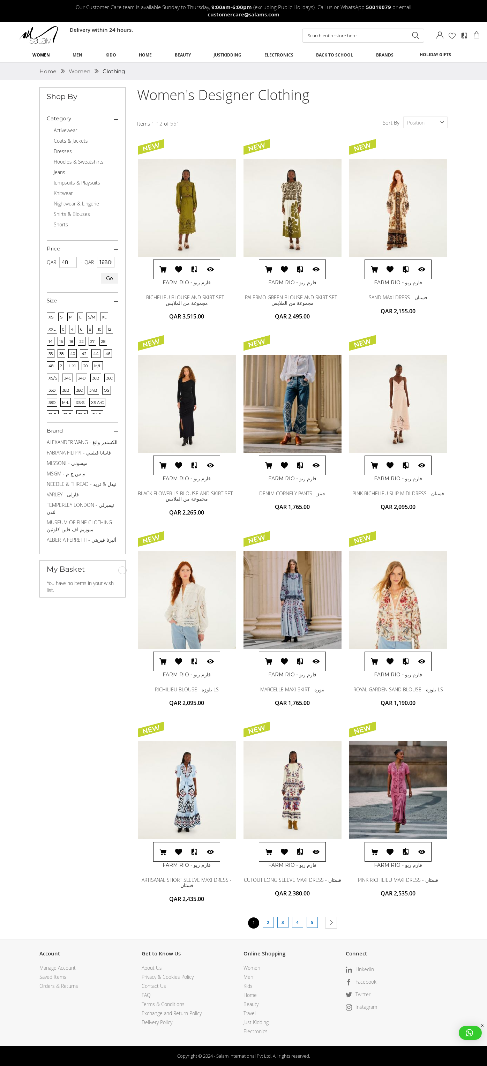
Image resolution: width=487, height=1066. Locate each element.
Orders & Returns (58, 986)
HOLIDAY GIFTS (435, 55)
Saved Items (52, 977)
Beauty (251, 1004)
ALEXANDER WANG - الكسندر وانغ (82, 442)
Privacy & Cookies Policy (168, 977)
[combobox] (363, 36)
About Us (152, 967)
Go (109, 278)
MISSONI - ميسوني (67, 463)
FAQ (146, 995)
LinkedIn (364, 969)
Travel (250, 1013)
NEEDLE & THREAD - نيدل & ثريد (81, 484)
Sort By (391, 122)
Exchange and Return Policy (172, 1013)
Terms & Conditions (163, 1004)
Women (80, 71)
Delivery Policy (157, 1022)
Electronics (256, 1031)
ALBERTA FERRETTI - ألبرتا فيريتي (81, 539)
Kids (248, 986)
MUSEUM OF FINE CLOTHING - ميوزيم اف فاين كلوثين (81, 526)
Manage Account (57, 967)
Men (248, 977)
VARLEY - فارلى (63, 494)
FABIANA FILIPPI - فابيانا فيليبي (79, 452)
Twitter (362, 994)
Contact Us (154, 986)
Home (48, 71)
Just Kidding (256, 1022)
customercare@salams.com (243, 14)
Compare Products (464, 35)
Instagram (366, 1007)
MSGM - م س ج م (66, 473)
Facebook (365, 981)
